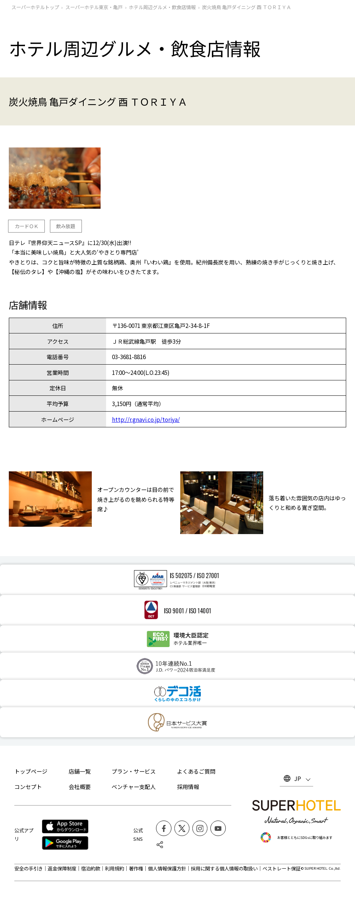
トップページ (30, 771)
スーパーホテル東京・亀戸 (94, 7)
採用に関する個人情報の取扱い (224, 868)
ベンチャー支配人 (134, 786)
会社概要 (80, 786)
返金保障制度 (62, 868)
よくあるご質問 (196, 771)
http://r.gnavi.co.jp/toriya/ (146, 419)
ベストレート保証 (281, 868)
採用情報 (188, 786)
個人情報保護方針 (167, 868)
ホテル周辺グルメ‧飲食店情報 (162, 7)
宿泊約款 (90, 868)
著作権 (136, 868)
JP (297, 778)
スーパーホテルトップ (35, 7)
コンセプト (28, 786)
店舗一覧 (80, 771)
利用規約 (114, 868)
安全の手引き (28, 868)
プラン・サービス (134, 771)
